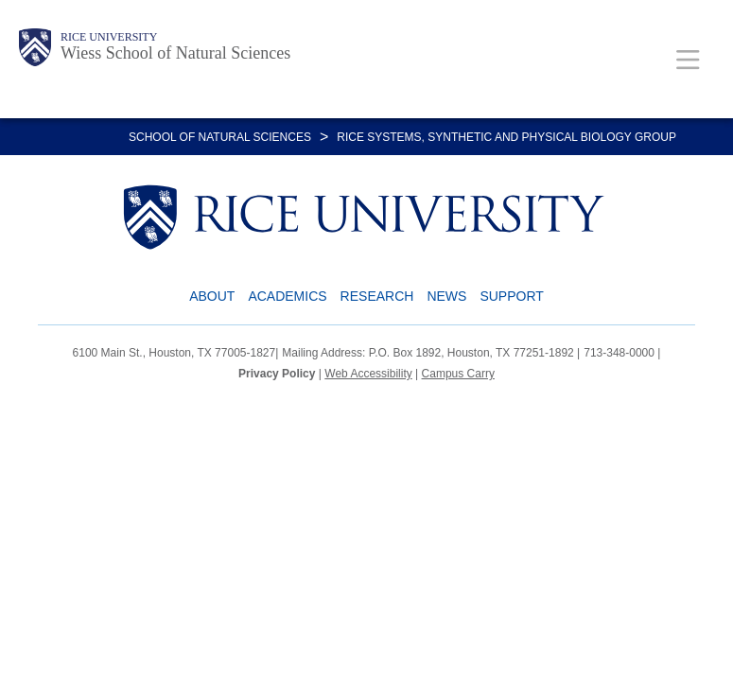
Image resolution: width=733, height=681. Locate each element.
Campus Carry (458, 373)
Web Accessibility (367, 373)
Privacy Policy (276, 373)
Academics (287, 296)
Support (511, 296)
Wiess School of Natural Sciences (175, 53)
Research (377, 296)
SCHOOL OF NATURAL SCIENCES (220, 137)
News (446, 296)
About (212, 296)
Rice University (109, 37)
